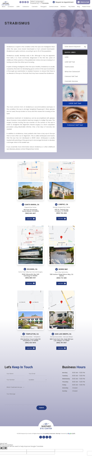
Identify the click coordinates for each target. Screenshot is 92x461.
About (3, 6)
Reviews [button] (63, 6)
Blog (78, 6)
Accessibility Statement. (49, 433)
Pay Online (71, 6)
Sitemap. (58, 433)
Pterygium (44, 6)
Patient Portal (86, 6)
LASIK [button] (18, 6)
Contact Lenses (53, 6)
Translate (44, 3)
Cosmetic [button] (35, 6)
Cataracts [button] (26, 6)
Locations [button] (11, 6)
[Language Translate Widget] (37, 1)
